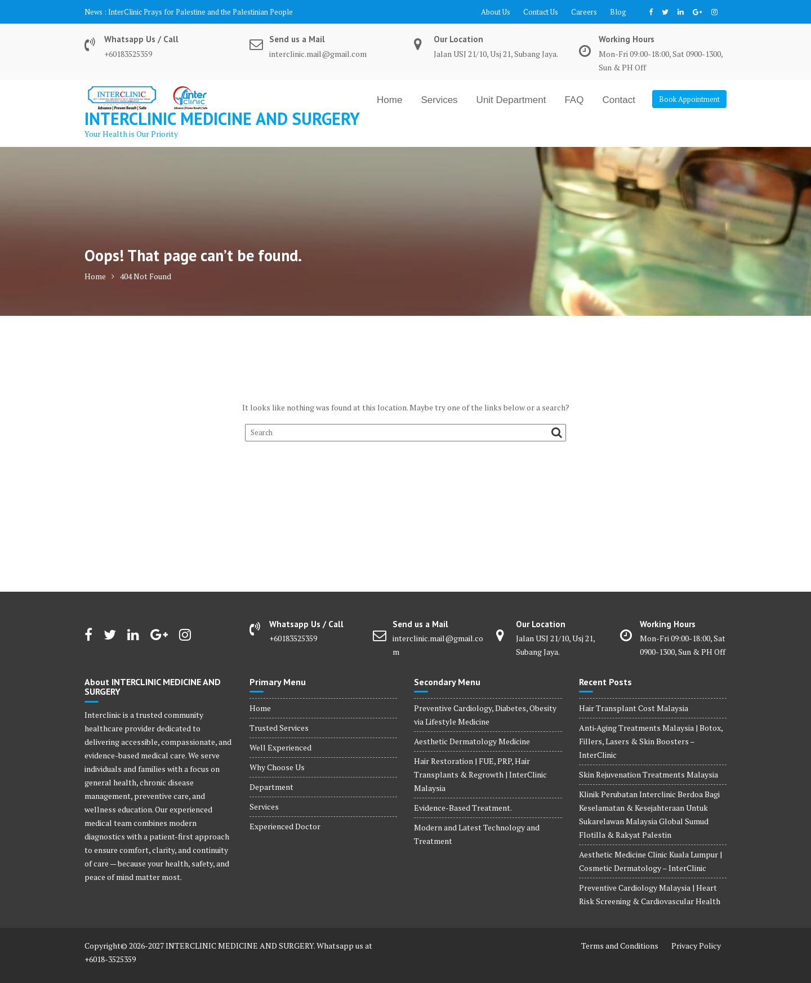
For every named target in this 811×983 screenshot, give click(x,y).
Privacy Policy (696, 945)
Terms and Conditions (619, 945)
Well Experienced (280, 747)
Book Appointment (689, 99)
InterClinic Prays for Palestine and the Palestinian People (200, 12)
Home (389, 100)
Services (439, 100)
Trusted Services (279, 727)
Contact (618, 100)
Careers (584, 12)
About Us (495, 12)
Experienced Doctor (284, 826)
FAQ (573, 100)
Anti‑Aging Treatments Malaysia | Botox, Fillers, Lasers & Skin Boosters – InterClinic (651, 741)
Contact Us (540, 12)
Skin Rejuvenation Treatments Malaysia (648, 774)
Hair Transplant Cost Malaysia (633, 708)
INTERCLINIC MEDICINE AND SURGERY (222, 118)
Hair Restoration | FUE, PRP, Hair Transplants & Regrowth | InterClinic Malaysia (480, 774)
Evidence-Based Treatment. (463, 807)
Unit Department (511, 100)
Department (271, 786)
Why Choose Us (277, 767)
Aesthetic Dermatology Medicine (472, 741)
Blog (618, 12)
